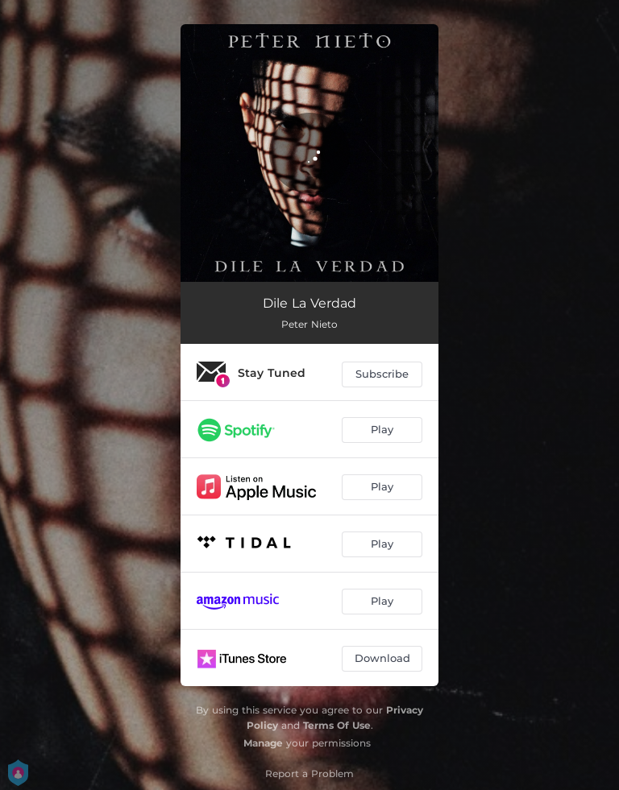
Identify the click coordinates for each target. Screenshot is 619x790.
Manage (263, 743)
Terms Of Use (337, 725)
